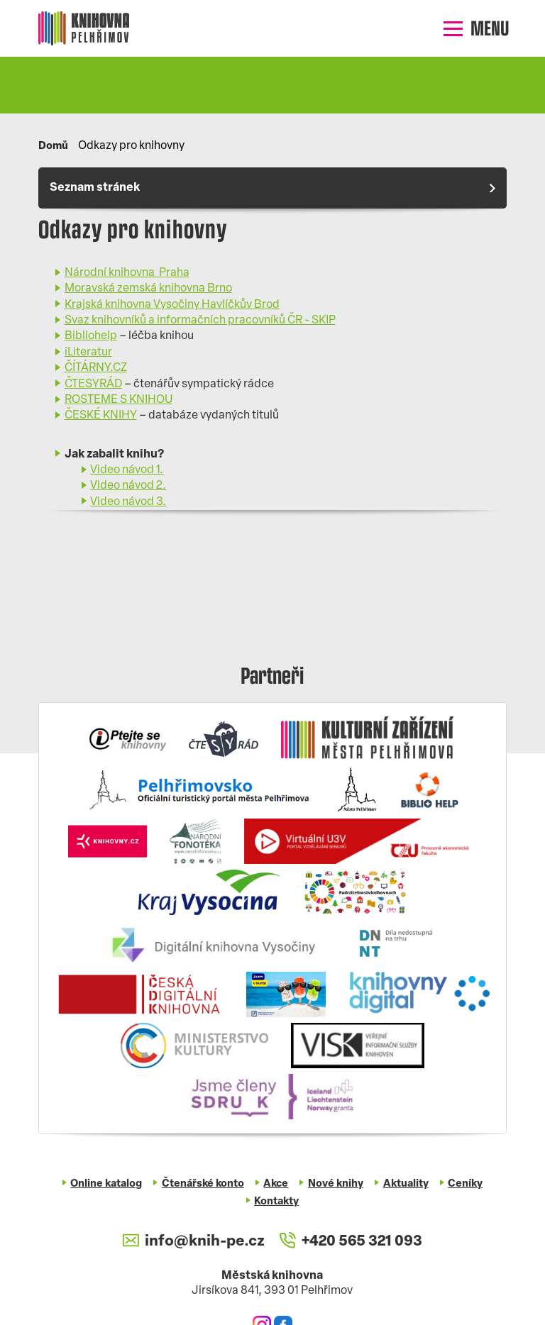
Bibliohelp (91, 337)
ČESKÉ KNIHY (101, 416)
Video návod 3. (128, 502)
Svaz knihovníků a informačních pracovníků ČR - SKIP (200, 320)
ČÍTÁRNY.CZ (96, 368)
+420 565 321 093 (351, 1241)
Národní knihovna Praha (127, 273)
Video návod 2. (128, 486)
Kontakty (276, 1202)
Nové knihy (337, 1184)
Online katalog (104, 1184)
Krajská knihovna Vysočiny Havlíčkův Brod (172, 305)
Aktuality (407, 1184)
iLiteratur (88, 352)
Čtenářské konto (201, 1184)
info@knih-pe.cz (192, 1241)
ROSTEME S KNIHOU (119, 400)
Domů (53, 146)
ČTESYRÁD (94, 384)
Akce (276, 1184)
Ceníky (467, 1184)
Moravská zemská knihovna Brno (148, 289)
